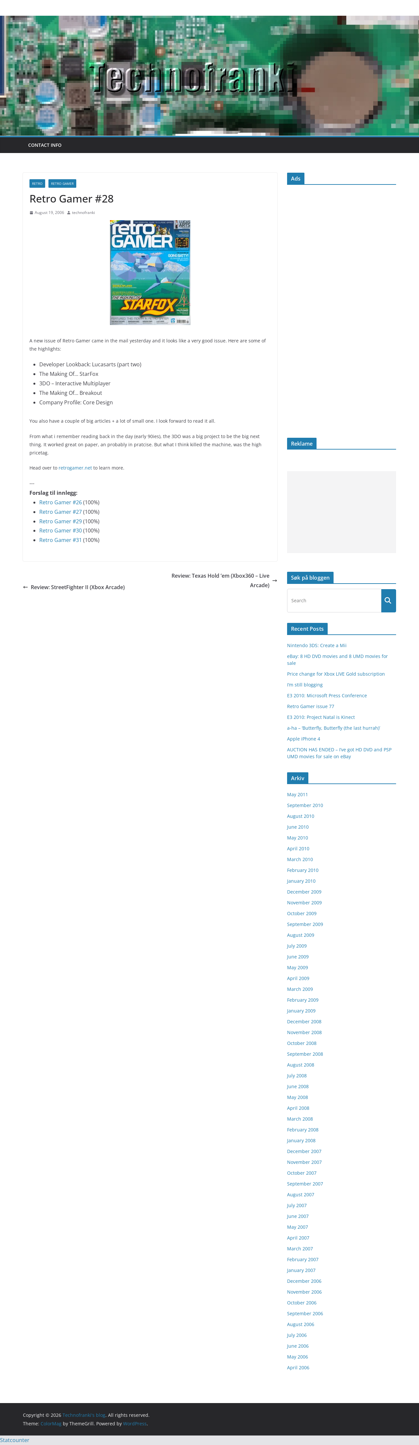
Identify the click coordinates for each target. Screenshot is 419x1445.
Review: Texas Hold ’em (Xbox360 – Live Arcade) (224, 580)
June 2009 (298, 957)
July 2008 (297, 1075)
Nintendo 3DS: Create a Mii (317, 645)
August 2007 (300, 1194)
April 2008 (298, 1108)
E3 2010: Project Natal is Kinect (321, 717)
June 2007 (298, 1216)
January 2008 (301, 1140)
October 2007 (302, 1173)
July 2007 (297, 1205)
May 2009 (297, 967)
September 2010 (305, 805)
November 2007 (304, 1162)
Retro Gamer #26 (60, 502)
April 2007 (298, 1238)
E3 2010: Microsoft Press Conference (327, 695)
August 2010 (300, 816)
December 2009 (304, 892)
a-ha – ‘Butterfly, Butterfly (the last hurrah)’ (333, 728)
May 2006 (297, 1357)
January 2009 (301, 1011)
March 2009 (300, 989)
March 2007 (300, 1248)
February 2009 (303, 1000)
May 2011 (297, 794)
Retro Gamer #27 (60, 511)
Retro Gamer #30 (60, 530)
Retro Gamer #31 (60, 540)
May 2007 (297, 1227)
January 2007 (301, 1270)
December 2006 (304, 1281)
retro (37, 183)
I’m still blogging (305, 685)
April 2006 (298, 1367)
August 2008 (300, 1065)
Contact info (45, 145)
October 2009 (302, 913)
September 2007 (305, 1184)
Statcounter (14, 1440)
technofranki (83, 212)
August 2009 (300, 935)
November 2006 (304, 1292)
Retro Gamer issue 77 (310, 706)
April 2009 (298, 978)
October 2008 (302, 1043)
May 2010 (297, 838)
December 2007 (304, 1151)
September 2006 (305, 1313)
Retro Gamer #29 (60, 521)
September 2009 (305, 924)
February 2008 (303, 1130)
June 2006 (298, 1346)
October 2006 (302, 1303)
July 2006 (297, 1335)
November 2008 (304, 1032)
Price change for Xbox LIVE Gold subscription (336, 674)
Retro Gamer (62, 183)
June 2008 (298, 1086)
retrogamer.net (75, 468)
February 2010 (303, 870)
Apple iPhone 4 (303, 739)
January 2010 (301, 881)
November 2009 (304, 902)
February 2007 (303, 1259)
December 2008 (304, 1021)
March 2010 (300, 859)
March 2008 (300, 1119)
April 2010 (298, 848)
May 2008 (297, 1097)
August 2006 (300, 1324)
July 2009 (297, 946)
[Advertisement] (341, 512)
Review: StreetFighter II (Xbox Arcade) (74, 587)
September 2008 (305, 1054)
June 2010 (298, 827)
